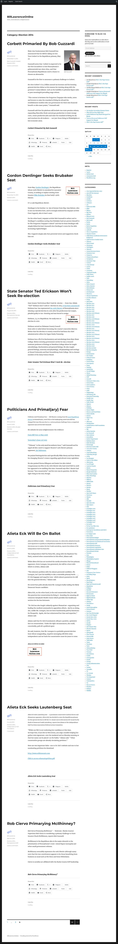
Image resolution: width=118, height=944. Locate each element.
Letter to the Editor (92, 460)
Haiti (87, 390)
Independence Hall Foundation (95, 425)
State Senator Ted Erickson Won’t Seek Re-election (39, 293)
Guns (88, 388)
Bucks (88, 224)
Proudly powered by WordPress (29, 936)
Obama (88, 497)
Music (88, 489)
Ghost (88, 373)
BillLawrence (11, 56)
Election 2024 (90, 340)
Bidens (88, 210)
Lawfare (88, 450)
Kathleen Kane (90, 441)
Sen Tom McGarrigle (92, 613)
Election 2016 (90, 311)
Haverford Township (92, 396)
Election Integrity (91, 350)
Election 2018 (90, 317)
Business (89, 228)
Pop (87, 570)
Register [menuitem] (11, 1)
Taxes (88, 642)
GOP (87, 377)
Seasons (88, 611)
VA (87, 683)
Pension (88, 553)
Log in (88, 172)
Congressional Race (92, 257)
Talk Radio (89, 640)
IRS (87, 429)
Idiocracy (89, 421)
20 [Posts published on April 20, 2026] (87, 149)
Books (88, 222)
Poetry (88, 565)
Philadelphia (90, 557)
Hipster (88, 404)
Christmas (89, 245)
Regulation (89, 586)
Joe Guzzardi (90, 433)
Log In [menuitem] (5, 1)
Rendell (88, 590)
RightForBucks (90, 598)
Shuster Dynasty (91, 628)
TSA (87, 665)
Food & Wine (90, 361)
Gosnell (88, 379)
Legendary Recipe (91, 454)
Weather (88, 687)
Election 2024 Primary (92, 342)
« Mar (90, 156)
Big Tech (89, 212)
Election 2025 (90, 344)
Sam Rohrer (89, 603)
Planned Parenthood (92, 563)
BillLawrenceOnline (20, 16)
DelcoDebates (90, 288)
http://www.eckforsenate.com (39, 753)
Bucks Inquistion (91, 226)
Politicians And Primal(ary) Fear (37, 409)
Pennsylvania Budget (92, 538)
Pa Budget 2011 (90, 510)
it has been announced (71, 306)
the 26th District (56, 308)
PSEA (88, 576)
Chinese (88, 241)
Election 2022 (90, 332)
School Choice (90, 609)
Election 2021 (90, 328)
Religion (88, 588)
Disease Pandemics (92, 296)
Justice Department (92, 439)
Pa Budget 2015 (90, 518)
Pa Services (89, 532)
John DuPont (90, 435)
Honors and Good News (93, 412)
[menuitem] (1, 1)
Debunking (89, 280)
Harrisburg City (91, 394)
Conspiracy (89, 259)
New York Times (91, 493)
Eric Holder (89, 356)
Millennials (89, 481)
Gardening (89, 369)
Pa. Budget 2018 (91, 534)
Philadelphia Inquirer (92, 559)
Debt (87, 278)
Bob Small (89, 220)
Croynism (89, 270)
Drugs (88, 299)
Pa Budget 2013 (90, 514)
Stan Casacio (90, 634)
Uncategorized (90, 677)
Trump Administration (93, 663)
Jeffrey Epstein (90, 431)
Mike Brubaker (39, 195)
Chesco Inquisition (92, 232)
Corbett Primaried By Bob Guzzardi (41, 43)
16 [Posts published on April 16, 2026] (98, 146)
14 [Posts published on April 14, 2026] (90, 146)
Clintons (88, 249)
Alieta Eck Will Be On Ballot (33, 533)
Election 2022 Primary (92, 334)
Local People (90, 464)
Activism (89, 201)
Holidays (89, 408)
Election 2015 (90, 309)
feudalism (89, 359)
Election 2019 (90, 321)
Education (89, 301)
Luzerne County (91, 466)
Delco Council (90, 284)
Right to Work (90, 596)
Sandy (88, 605)
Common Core (90, 253)
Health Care (89, 398)
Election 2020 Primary (92, 327)
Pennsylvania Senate (13, 315)
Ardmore (89, 203)
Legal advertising (91, 452)
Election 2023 (90, 336)
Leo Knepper (90, 458)
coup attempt (90, 265)
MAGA (88, 468)
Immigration (90, 423)
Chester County (90, 234)
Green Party (89, 383)
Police (88, 567)
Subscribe (90, 53)
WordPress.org (90, 178)
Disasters (89, 294)
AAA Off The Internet (92, 193)
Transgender (90, 658)
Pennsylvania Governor (93, 545)
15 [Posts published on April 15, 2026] (94, 146)
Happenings (90, 392)
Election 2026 (90, 346)
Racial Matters (90, 580)
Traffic (88, 656)
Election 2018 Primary (92, 319)
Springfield (89, 632)
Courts (88, 267)
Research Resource (92, 592)
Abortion (89, 195)
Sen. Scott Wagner (91, 615)
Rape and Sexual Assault (93, 584)
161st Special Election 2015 (94, 191)
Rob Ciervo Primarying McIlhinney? (41, 823)
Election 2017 (90, 315)
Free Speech (90, 363)
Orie (87, 507)
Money (88, 483)
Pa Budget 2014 (90, 516)
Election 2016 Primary (92, 313)
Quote (88, 578)
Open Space (89, 505)
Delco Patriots (90, 286)
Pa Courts (89, 524)
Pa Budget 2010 (90, 508)
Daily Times (89, 274)
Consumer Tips (90, 261)
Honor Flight (90, 410)
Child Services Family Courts (94, 239)
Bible (87, 208)
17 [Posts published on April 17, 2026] (101, 146)
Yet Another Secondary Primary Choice (97, 110)
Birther (88, 214)
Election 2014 (11, 63)
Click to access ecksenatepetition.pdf (41, 758)
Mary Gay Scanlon (91, 474)
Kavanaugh (89, 445)
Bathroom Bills (90, 206)
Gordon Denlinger (42, 187)
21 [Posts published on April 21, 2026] (90, 149)
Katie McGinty (90, 443)
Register (88, 170)
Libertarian (89, 462)
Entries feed (89, 174)
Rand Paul (89, 582)
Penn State (89, 536)
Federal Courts (90, 357)
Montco (88, 485)
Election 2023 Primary (92, 338)
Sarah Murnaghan (91, 607)
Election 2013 (90, 305)
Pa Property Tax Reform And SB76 (96, 530)
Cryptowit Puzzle (91, 272)
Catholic (88, 230)
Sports (88, 630)
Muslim (88, 491)
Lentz (88, 456)
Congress (89, 255)
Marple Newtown (91, 472)
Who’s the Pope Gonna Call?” (95, 122)
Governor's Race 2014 (92, 381)
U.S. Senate (89, 673)
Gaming (88, 367)
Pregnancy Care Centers (93, 572)
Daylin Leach (90, 276)
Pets (87, 555)
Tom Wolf (89, 650)
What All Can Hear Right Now (95, 112)
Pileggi (88, 561)
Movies (88, 487)
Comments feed (91, 176)
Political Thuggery (91, 568)
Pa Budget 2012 (90, 512)
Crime (88, 268)
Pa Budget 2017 (90, 522)
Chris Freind (90, 243)
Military (88, 479)
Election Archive (91, 348)
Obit (87, 499)
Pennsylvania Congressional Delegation (98, 539)
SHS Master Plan (91, 627)
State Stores (89, 638)
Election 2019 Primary (92, 323)
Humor (88, 416)
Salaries (88, 601)
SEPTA (88, 621)
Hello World (89, 402)
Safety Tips (89, 599)
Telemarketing (90, 648)
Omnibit (88, 501)
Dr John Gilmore (91, 297)
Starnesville (89, 636)
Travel (88, 659)
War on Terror (90, 685)
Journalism (89, 437)
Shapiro (88, 625)
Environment (90, 354)
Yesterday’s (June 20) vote (37, 440)
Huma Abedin (90, 414)
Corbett (18, 61)
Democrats (89, 290)
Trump (88, 661)
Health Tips (89, 400)
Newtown (89, 495)
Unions (88, 679)
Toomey (88, 652)
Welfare (88, 688)
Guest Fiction (90, 387)
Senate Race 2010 (91, 617)
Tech (87, 646)
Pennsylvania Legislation (93, 547)
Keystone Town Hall (92, 447)
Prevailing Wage (91, 574)
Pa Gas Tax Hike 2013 (92, 526)
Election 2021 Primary (92, 330)
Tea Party (89, 644)
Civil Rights (89, 247)
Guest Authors (90, 385)
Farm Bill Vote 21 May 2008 (38, 435)
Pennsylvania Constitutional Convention (98, 541)
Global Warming (91, 375)
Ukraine (88, 675)
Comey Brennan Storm (93, 251)
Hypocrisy (89, 417)
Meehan (88, 477)
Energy (88, 352)
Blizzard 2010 (90, 216)
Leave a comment (12, 65)
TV (87, 671)
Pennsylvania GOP (12, 843)
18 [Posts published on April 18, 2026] (105, 146)
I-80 (87, 419)
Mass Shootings (91, 476)
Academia (89, 197)
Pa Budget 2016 (90, 520)
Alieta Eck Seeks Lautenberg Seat (39, 707)
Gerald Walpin (90, 371)
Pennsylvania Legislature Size (95, 549)
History (88, 406)
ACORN (88, 199)
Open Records (90, 503)
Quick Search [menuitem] (18, 1)
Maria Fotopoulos (91, 470)
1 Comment (10, 731)
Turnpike (89, 669)
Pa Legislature (90, 528)
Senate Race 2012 (91, 619)
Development (90, 292)
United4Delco (90, 681)
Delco (88, 282)
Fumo (88, 365)
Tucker (88, 667)
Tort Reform (90, 654)
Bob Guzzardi (11, 61)
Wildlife (88, 690)
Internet (88, 427)
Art (87, 205)
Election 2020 (90, 325)
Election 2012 (90, 303)
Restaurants (90, 594)
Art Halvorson (41, 450)
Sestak (88, 623)
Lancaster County (91, 448)
